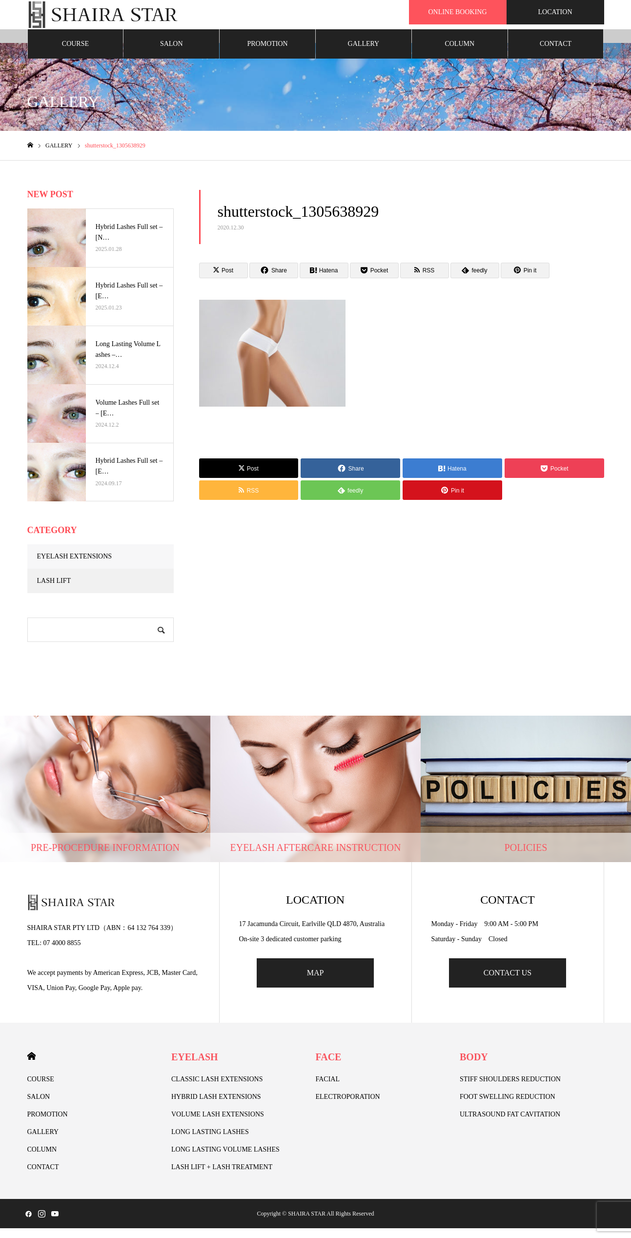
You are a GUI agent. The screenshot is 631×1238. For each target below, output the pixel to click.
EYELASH (194, 1066)
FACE (329, 1066)
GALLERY (364, 53)
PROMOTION (267, 53)
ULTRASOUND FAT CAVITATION (510, 1124)
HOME (31, 1066)
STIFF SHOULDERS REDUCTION (510, 1089)
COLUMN (459, 53)
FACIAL (328, 1089)
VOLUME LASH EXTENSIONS (217, 1124)
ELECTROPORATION (348, 1106)
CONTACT (555, 53)
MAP (315, 982)
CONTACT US (507, 982)
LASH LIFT (54, 590)
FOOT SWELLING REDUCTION (507, 1106)
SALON (171, 53)
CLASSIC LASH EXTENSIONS (217, 1089)
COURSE (75, 53)
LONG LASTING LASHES (210, 1141)
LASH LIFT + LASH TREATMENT (221, 1176)
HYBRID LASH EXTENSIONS (216, 1106)
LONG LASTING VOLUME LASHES (225, 1159)
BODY (474, 1066)
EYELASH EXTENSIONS (74, 566)
